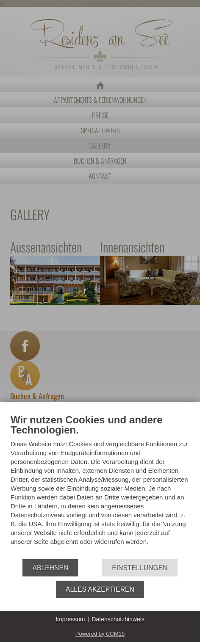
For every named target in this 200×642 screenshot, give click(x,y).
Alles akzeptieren (100, 589)
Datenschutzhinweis (118, 619)
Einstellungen (139, 567)
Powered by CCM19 (100, 634)
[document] (100, 487)
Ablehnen (50, 567)
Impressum (70, 619)
